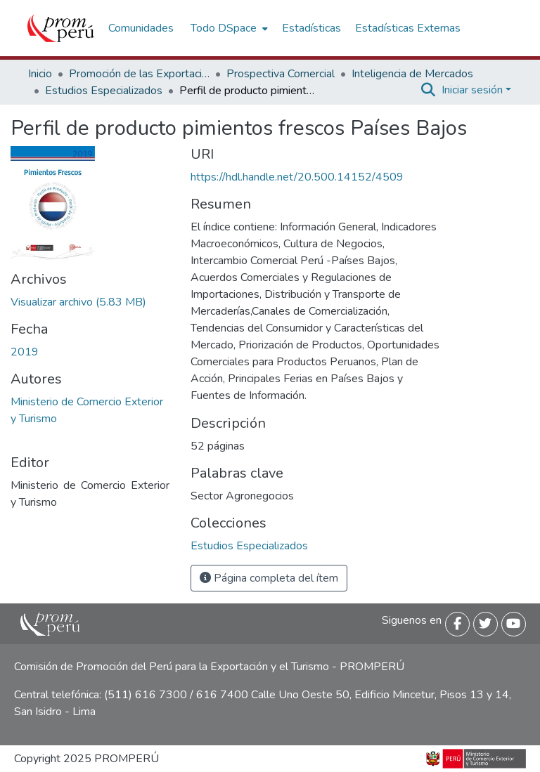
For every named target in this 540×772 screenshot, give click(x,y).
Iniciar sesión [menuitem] (472, 90)
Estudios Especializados (103, 90)
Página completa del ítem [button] (269, 578)
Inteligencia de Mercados (412, 73)
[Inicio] (60, 28)
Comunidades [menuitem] (141, 28)
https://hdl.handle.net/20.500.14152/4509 (297, 177)
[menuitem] (228, 28)
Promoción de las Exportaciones (139, 73)
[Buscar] (428, 89)
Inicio (40, 73)
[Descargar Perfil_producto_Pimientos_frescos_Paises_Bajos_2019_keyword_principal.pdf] (78, 302)
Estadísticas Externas (408, 28)
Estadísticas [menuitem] (311, 28)
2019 (25, 352)
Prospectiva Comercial (280, 73)
